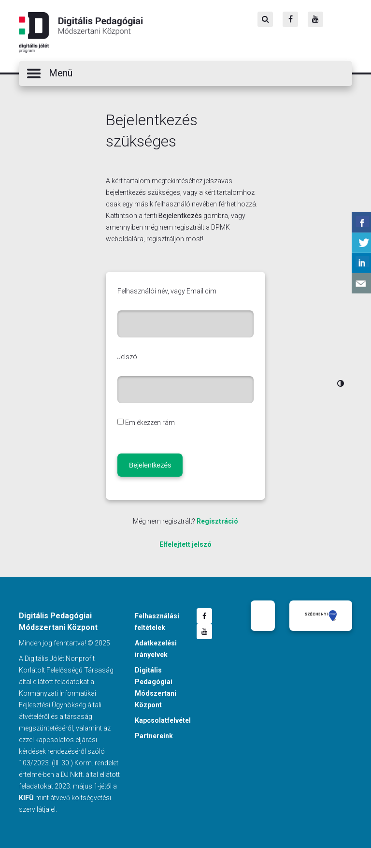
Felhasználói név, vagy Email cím (166, 291)
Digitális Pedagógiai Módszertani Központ (81, 32)
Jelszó (127, 357)
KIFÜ (26, 798)
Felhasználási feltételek (157, 621)
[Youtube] (315, 19)
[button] (185, 73)
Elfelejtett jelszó (185, 544)
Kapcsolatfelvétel (163, 720)
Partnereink (154, 736)
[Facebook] (290, 19)
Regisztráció (217, 521)
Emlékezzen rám (150, 422)
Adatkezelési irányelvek (156, 648)
